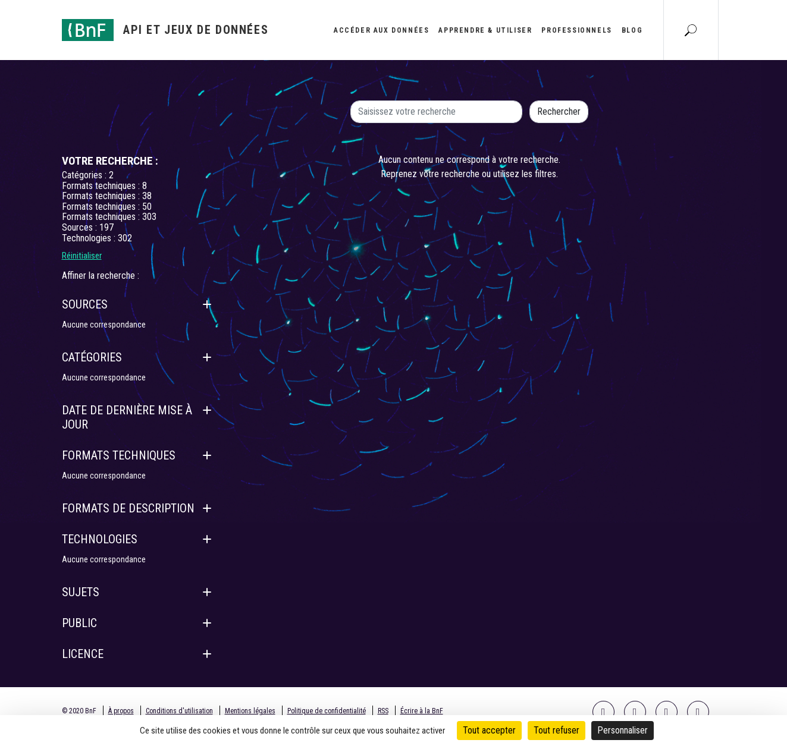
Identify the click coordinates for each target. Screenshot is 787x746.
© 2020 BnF (79, 711)
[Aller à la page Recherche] (691, 29)
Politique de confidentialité (326, 711)
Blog (632, 30)
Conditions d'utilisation (179, 711)
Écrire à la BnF (421, 711)
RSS (383, 711)
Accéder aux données (381, 30)
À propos (121, 711)
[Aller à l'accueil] (165, 30)
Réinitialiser (82, 255)
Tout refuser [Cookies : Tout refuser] (556, 730)
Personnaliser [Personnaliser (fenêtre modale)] (622, 730)
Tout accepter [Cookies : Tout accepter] (489, 730)
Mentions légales (250, 711)
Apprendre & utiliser (485, 30)
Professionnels (576, 30)
